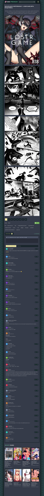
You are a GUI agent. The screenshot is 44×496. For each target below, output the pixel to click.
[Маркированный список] (14, 237)
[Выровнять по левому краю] (10, 237)
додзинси (18, 229)
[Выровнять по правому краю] (13, 237)
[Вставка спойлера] (24, 237)
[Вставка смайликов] (17, 237)
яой (15, 225)
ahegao (22, 227)
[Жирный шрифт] (6, 237)
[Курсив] (7, 237)
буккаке (26, 227)
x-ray (18, 227)
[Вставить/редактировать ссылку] (18, 237)
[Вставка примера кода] (23, 237)
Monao (9, 222)
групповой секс (31, 225)
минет (14, 227)
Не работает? (36, 233)
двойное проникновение (9, 229)
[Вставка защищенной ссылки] (21, 237)
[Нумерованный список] (15, 237)
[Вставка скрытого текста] (26, 237)
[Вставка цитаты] (22, 237)
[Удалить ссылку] (19, 237)
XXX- (12, 2)
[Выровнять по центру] (11, 237)
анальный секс (10, 225)
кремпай (31, 227)
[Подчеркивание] (9, 237)
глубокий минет (8, 227)
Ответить (7, 254)
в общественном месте (22, 225)
